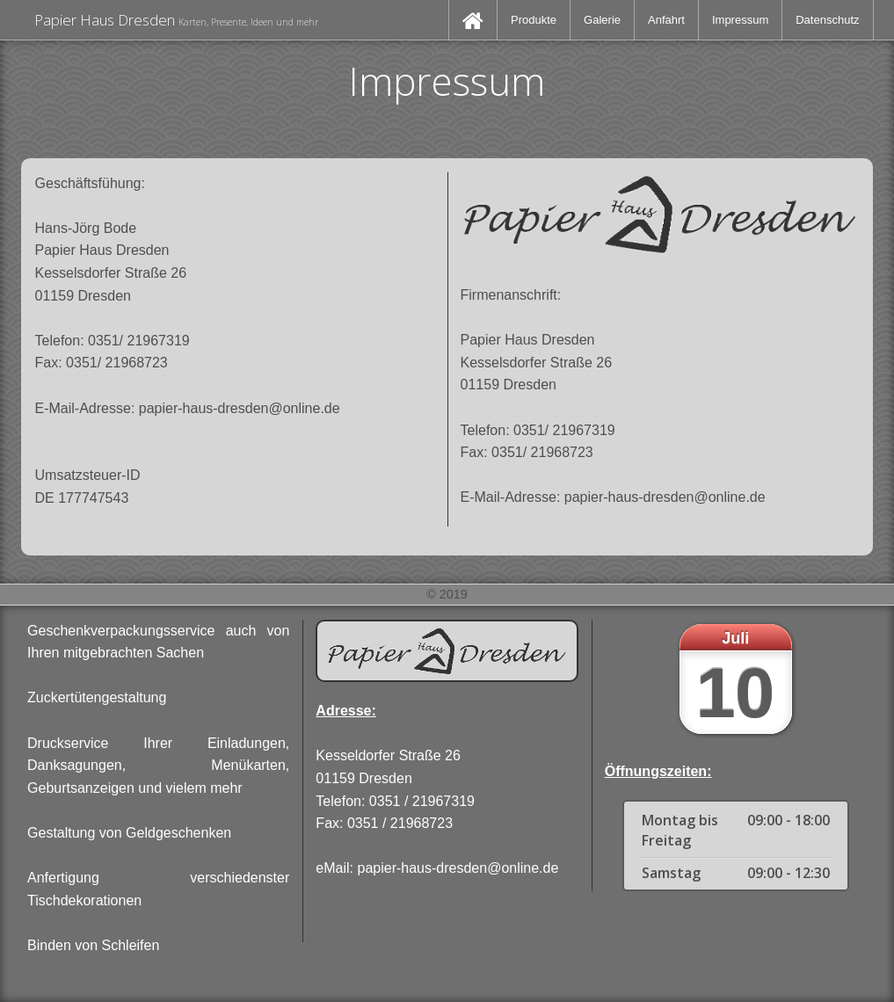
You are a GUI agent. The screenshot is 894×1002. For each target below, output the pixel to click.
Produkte (533, 19)
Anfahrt (666, 19)
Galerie (602, 19)
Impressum (740, 19)
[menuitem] (473, 20)
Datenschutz (827, 19)
